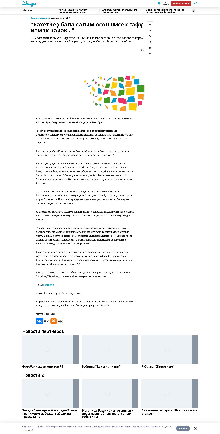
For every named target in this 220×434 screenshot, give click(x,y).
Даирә (29, 3)
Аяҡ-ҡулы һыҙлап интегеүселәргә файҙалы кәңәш (119, 11)
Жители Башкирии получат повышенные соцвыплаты (73, 11)
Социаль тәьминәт (40, 18)
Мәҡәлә (27, 10)
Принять (183, 428)
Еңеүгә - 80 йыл (181, 3)
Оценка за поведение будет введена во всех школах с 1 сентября (165, 11)
